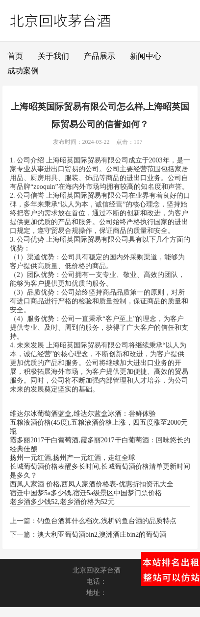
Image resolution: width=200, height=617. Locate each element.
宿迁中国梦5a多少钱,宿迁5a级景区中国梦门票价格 (86, 493)
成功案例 (23, 71)
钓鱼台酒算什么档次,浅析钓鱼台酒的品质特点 (106, 521)
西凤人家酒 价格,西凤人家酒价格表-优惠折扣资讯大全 (92, 484)
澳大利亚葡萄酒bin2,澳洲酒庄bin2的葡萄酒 (101, 534)
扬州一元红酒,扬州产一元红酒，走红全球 (72, 457)
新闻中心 (145, 56)
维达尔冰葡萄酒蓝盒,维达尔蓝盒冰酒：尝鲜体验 (83, 413)
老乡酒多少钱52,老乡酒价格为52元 (62, 501)
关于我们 (53, 56)
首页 (15, 56)
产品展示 (99, 56)
